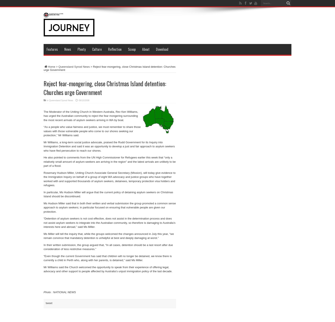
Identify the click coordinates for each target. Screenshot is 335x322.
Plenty (82, 49)
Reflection (115, 49)
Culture (97, 49)
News (67, 49)
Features (52, 49)
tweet (49, 303)
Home (49, 66)
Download (162, 49)
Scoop (132, 49)
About (146, 49)
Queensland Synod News (74, 66)
